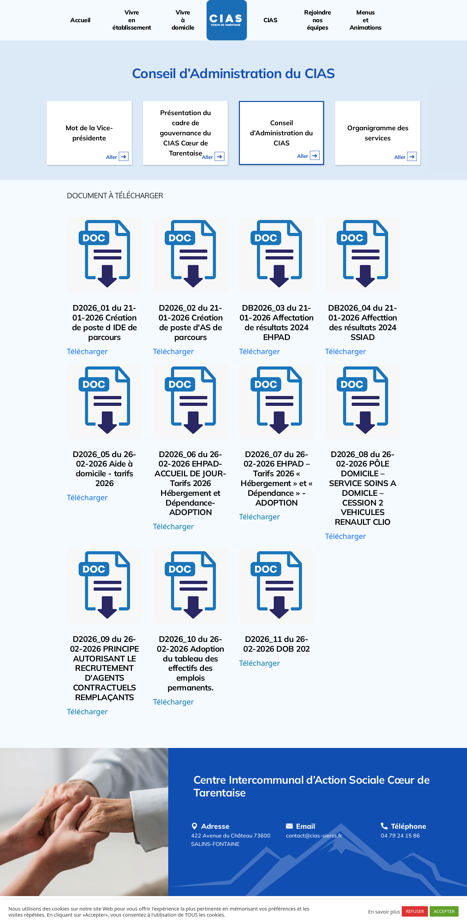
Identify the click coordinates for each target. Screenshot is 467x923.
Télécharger (87, 351)
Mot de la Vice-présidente (89, 133)
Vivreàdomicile (183, 20)
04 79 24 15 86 (400, 835)
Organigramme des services (377, 133)
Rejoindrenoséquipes (317, 20)
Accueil (80, 20)
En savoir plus (384, 912)
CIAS (270, 20)
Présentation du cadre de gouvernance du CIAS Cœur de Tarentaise (185, 132)
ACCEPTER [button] (444, 911)
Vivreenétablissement (131, 20)
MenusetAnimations (366, 20)
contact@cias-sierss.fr (314, 835)
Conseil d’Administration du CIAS (281, 132)
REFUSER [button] (415, 911)
